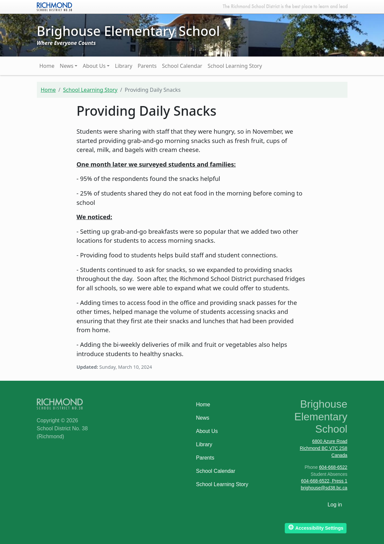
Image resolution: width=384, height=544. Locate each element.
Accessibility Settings (315, 527)
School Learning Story (234, 65)
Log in (335, 504)
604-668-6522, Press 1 (324, 480)
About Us (94, 65)
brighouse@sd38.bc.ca (324, 487)
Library (123, 65)
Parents (147, 65)
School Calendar (182, 65)
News (66, 65)
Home (47, 65)
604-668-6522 (333, 467)
